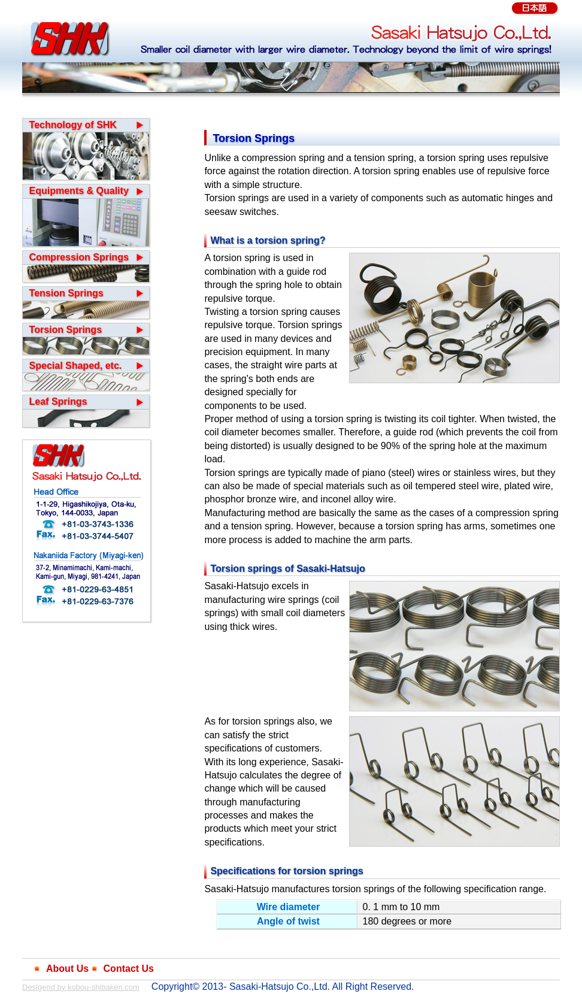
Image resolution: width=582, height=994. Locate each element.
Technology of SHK (73, 125)
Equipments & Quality (79, 191)
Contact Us (129, 968)
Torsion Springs (65, 330)
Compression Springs (79, 257)
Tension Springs (66, 293)
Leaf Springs (58, 401)
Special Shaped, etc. (75, 365)
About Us (67, 968)
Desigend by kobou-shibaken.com (81, 987)
